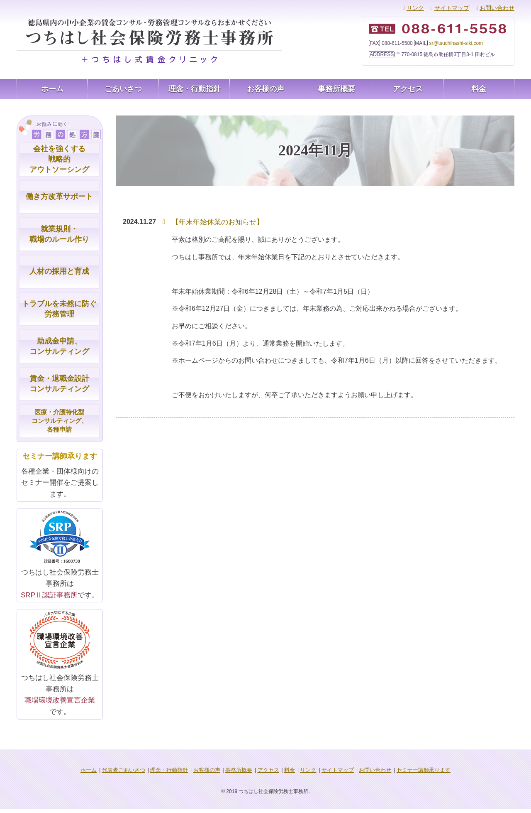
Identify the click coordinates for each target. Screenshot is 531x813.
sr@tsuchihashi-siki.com (456, 43)
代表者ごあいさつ (133, 774)
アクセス (408, 89)
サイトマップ (451, 8)
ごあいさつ (123, 89)
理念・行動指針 (194, 89)
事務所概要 (336, 89)
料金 (478, 89)
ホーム (52, 89)
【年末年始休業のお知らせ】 (215, 221)
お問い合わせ (497, 8)
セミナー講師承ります (413, 774)
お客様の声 (265, 89)
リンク (415, 8)
